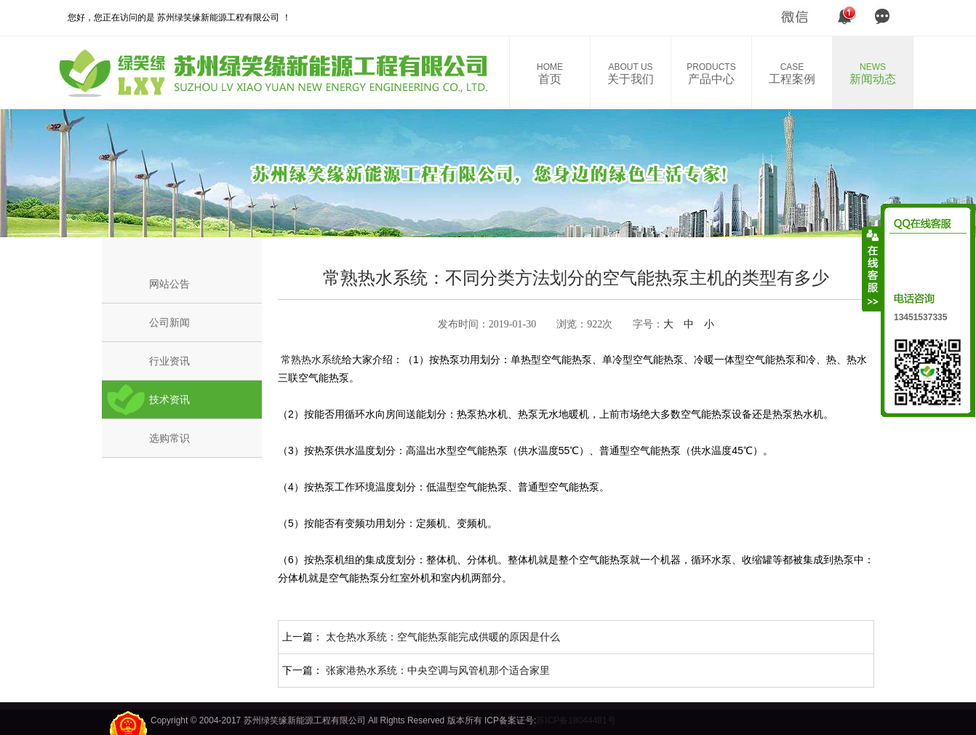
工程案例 (792, 73)
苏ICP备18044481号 (575, 720)
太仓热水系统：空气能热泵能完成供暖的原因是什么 (443, 637)
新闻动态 (873, 73)
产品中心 (711, 73)
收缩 (872, 268)
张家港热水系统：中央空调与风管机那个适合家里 (438, 670)
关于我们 (631, 73)
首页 (550, 73)
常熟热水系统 (310, 359)
